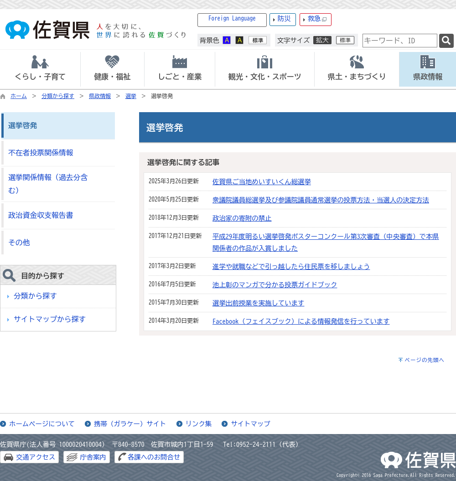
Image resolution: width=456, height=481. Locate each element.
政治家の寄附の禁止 (242, 218)
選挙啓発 (22, 125)
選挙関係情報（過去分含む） (48, 184)
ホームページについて (42, 423)
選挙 (130, 95)
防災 (284, 18)
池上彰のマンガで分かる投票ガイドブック (274, 284)
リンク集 (199, 423)
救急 (317, 19)
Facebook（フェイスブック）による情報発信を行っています (301, 321)
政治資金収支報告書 (40, 215)
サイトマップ (250, 423)
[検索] (446, 41)
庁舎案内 (93, 457)
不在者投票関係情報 (40, 152)
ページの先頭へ (424, 359)
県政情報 (100, 95)
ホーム (18, 95)
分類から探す (57, 95)
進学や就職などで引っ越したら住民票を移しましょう (291, 266)
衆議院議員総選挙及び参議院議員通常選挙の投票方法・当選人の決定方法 (320, 200)
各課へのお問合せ (154, 457)
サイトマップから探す (50, 319)
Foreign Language (232, 18)
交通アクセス (35, 457)
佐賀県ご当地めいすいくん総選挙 (261, 181)
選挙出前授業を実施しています (258, 303)
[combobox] (400, 40)
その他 (19, 242)
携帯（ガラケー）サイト (130, 423)
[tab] (40, 69)
